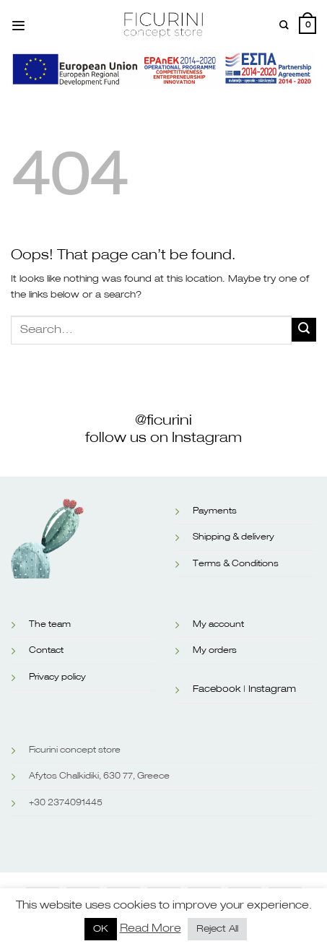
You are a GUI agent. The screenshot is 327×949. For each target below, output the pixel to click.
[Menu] (18, 25)
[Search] (284, 25)
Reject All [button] (217, 929)
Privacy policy (57, 677)
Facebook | (219, 689)
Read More (150, 928)
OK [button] (100, 929)
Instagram (272, 689)
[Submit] (304, 330)
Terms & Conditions (236, 564)
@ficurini (163, 420)
